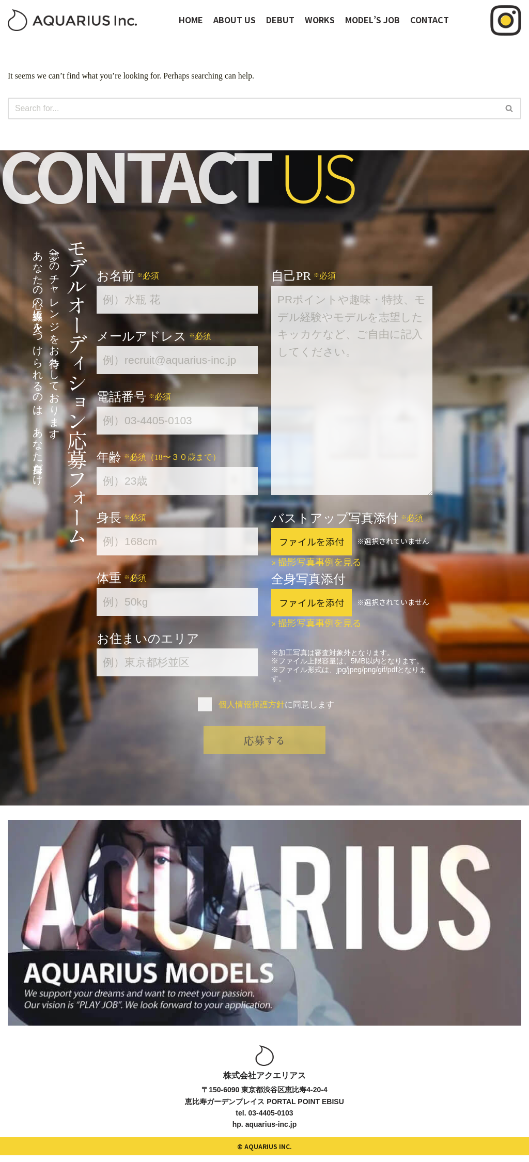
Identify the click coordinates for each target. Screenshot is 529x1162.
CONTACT (429, 19)
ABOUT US (234, 19)
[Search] (253, 108)
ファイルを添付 (311, 541)
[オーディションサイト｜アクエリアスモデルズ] (72, 20)
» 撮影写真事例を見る (316, 561)
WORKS (320, 19)
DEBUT (280, 19)
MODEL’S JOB (372, 19)
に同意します (276, 704)
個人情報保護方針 (252, 704)
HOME (191, 19)
